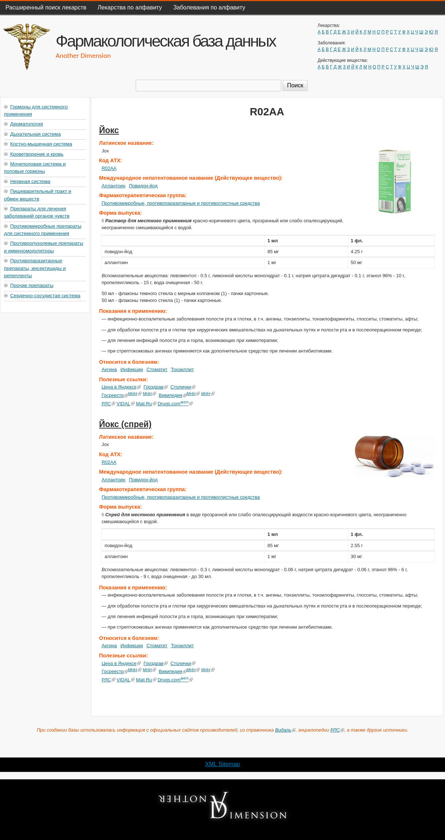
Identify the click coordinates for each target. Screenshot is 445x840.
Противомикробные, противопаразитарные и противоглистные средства (181, 203)
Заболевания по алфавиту (209, 7)
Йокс (109, 130)
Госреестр (115, 395)
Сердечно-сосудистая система (45, 295)
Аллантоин (114, 185)
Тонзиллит (182, 369)
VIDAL (126, 403)
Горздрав (155, 387)
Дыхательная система (35, 134)
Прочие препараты (31, 285)
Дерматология (26, 124)
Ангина (109, 369)
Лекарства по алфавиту (130, 7)
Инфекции (131, 369)
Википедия (173, 395)
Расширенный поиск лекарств (45, 7)
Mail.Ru (146, 403)
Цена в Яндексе (121, 387)
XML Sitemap (222, 764)
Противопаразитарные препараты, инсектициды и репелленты (35, 268)
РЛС (108, 403)
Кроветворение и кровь (36, 154)
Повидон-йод (143, 185)
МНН (135, 393)
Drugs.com (175, 403)
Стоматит (157, 369)
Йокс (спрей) (125, 424)
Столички (183, 387)
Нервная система (30, 181)
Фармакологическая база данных (165, 41)
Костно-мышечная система (41, 144)
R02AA (109, 168)
